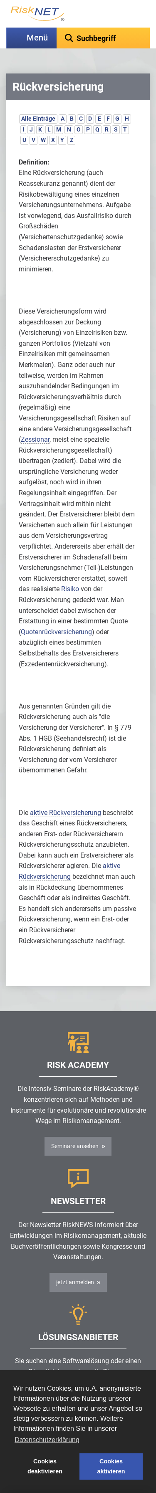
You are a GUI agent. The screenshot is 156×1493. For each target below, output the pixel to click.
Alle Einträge (38, 118)
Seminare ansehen (75, 1146)
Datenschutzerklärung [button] (47, 1439)
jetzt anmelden (75, 1282)
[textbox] (103, 38)
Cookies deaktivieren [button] (44, 1466)
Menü (37, 38)
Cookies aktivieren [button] (111, 1466)
